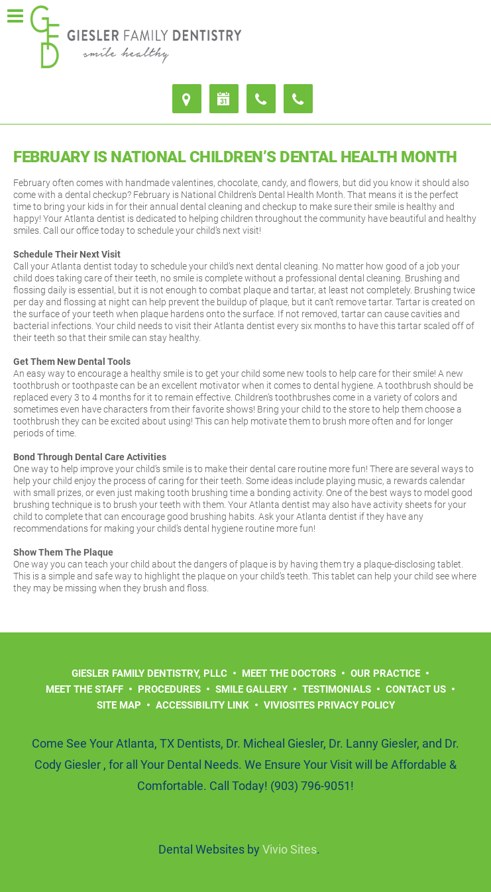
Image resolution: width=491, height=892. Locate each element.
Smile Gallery (251, 689)
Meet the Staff (84, 689)
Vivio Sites (289, 849)
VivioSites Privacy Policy (329, 705)
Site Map (119, 705)
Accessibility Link (202, 705)
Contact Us (416, 689)
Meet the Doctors (289, 673)
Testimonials (336, 689)
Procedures (169, 689)
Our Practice (385, 673)
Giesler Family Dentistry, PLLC (149, 673)
